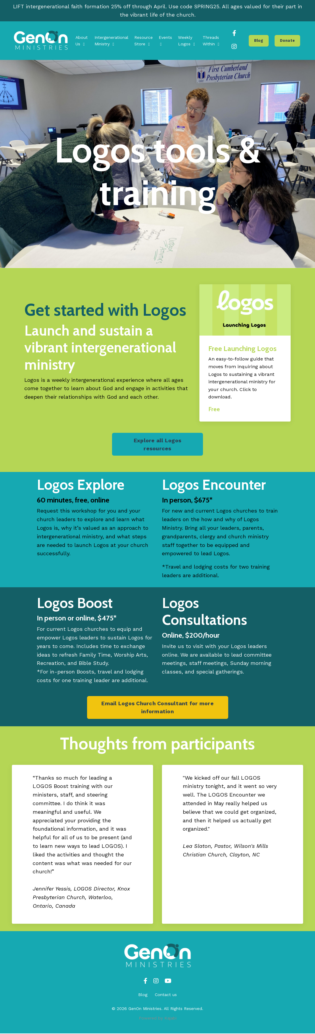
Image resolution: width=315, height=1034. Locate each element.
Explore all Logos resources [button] (157, 445)
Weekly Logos (186, 41)
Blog (142, 994)
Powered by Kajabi (158, 1018)
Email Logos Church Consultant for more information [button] (157, 708)
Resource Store (143, 41)
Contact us (166, 994)
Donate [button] (287, 41)
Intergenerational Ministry (111, 41)
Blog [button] (258, 41)
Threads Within (211, 41)
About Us (81, 41)
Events (165, 41)
